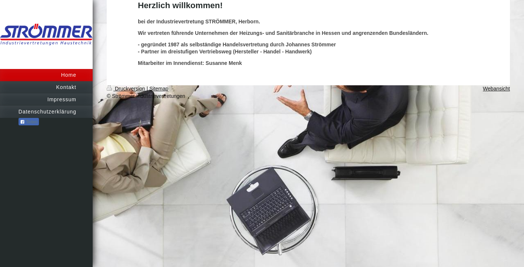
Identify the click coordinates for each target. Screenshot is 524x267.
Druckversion (126, 89)
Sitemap (158, 89)
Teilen (28, 122)
